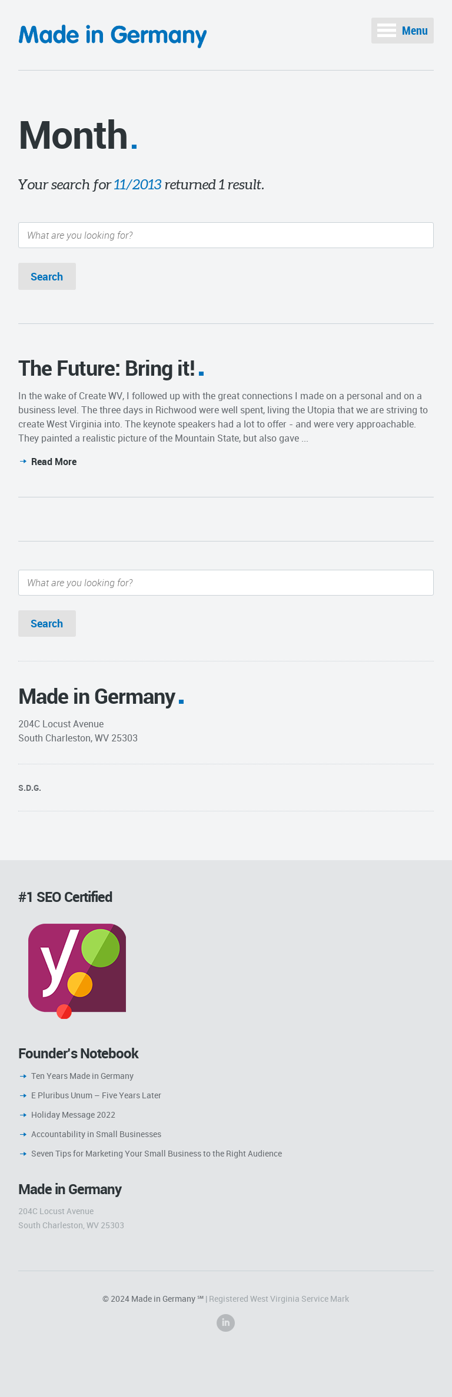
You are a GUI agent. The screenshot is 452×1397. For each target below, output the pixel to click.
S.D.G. (29, 787)
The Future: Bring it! (106, 367)
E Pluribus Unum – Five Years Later (96, 1095)
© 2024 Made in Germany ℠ (153, 1298)
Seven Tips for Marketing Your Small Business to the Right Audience (156, 1153)
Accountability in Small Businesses (96, 1133)
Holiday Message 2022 (73, 1114)
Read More (54, 461)
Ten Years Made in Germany (82, 1075)
